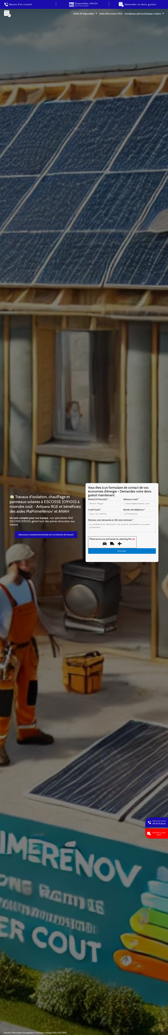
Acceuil (7, 1032)
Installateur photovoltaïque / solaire (143, 13)
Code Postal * (94, 509)
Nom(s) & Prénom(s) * (98, 499)
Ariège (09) (51, 1032)
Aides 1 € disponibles (83, 13)
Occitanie (40, 1032)
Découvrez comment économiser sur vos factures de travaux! (46, 534)
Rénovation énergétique (23, 1032)
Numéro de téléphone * (134, 509)
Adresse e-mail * (131, 499)
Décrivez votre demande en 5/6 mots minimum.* (110, 520)
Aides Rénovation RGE (111, 13)
